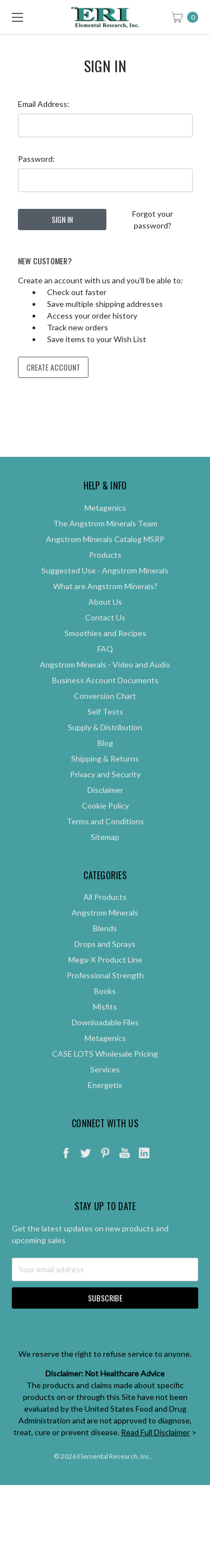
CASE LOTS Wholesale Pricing (105, 1072)
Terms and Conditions (105, 839)
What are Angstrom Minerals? (105, 604)
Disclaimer (105, 808)
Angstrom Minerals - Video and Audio (105, 683)
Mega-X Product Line (105, 978)
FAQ (105, 667)
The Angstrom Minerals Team (105, 542)
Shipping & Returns (105, 777)
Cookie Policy (105, 824)
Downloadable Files (105, 1040)
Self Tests (105, 730)
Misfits (105, 1025)
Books (105, 1009)
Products (105, 573)
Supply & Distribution (105, 745)
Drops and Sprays (105, 962)
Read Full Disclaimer (155, 1450)
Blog (105, 761)
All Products (105, 915)
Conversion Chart (105, 714)
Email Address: (43, 104)
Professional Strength (105, 993)
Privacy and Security (105, 792)
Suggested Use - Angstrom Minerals (105, 589)
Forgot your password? (152, 219)
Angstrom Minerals (105, 931)
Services (105, 1087)
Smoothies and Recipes (105, 651)
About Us (105, 620)
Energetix (105, 1103)
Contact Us (105, 636)
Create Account (53, 367)
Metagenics (105, 526)
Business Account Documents (105, 698)
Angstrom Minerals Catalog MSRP (105, 557)
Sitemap (105, 855)
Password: (36, 159)
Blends (105, 946)
